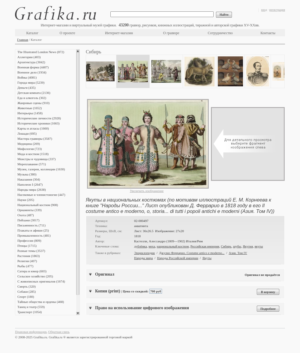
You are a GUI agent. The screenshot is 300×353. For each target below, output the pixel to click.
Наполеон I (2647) (30, 184)
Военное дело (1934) (31, 72)
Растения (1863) (28, 256)
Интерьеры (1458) (30, 113)
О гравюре (171, 33)
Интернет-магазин (119, 33)
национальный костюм (173, 246)
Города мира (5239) (30, 82)
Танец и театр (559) (31, 307)
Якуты (207, 258)
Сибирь (226, 246)
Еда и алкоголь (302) (31, 98)
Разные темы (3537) (31, 251)
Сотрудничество (220, 33)
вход (264, 9)
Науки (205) (25, 200)
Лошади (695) (27, 133)
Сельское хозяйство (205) (35, 276)
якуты (258, 246)
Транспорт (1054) (29, 312)
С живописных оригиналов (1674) (41, 281)
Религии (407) (27, 261)
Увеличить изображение (147, 191)
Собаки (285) (26, 291)
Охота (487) (25, 215)
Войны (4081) (27, 77)
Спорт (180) (25, 296)
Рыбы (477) (25, 266)
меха (151, 246)
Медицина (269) (28, 143)
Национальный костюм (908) (37, 205)
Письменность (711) (31, 225)
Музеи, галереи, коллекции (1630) (41, 169)
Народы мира (143, 258)
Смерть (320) (26, 286)
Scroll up (78, 50)
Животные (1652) (29, 108)
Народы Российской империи (177, 258)
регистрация (277, 9)
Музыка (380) (26, 174)
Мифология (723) (29, 149)
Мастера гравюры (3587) (34, 138)
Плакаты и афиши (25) (33, 230)
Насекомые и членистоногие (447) (41, 194)
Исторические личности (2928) (39, 118)
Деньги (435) (26, 87)
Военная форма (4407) (33, 67)
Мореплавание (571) (31, 164)
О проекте (67, 33)
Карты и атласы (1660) (33, 128)
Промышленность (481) (34, 235)
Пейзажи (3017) (28, 220)
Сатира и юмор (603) (31, 271)
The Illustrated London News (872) (40, 52)
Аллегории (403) (28, 57)
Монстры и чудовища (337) (36, 159)
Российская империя (204, 246)
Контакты (267, 33)
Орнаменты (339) (29, 210)
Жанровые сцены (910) (33, 103)
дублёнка (140, 246)
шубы (237, 246)
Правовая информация (30, 332)
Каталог (32, 33)
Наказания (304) (28, 179)
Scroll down (78, 313)
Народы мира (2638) (31, 189)
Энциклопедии (144, 253)
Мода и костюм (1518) (33, 154)
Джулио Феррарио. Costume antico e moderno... (191, 253)
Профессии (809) (29, 240)
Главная (22, 39)
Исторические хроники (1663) (38, 123)
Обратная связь (59, 332)
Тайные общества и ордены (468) (40, 302)
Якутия (248, 246)
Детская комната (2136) (33, 92)
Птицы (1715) (27, 245)
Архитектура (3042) (31, 62)
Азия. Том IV (238, 253)
